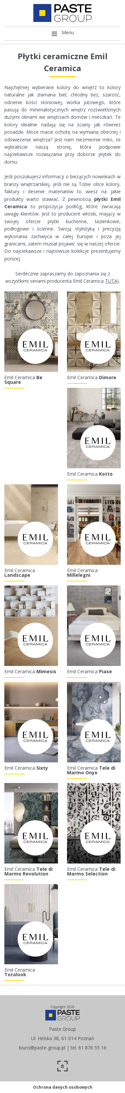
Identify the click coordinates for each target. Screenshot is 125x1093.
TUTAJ (112, 281)
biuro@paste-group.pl (42, 1047)
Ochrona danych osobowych (62, 1087)
